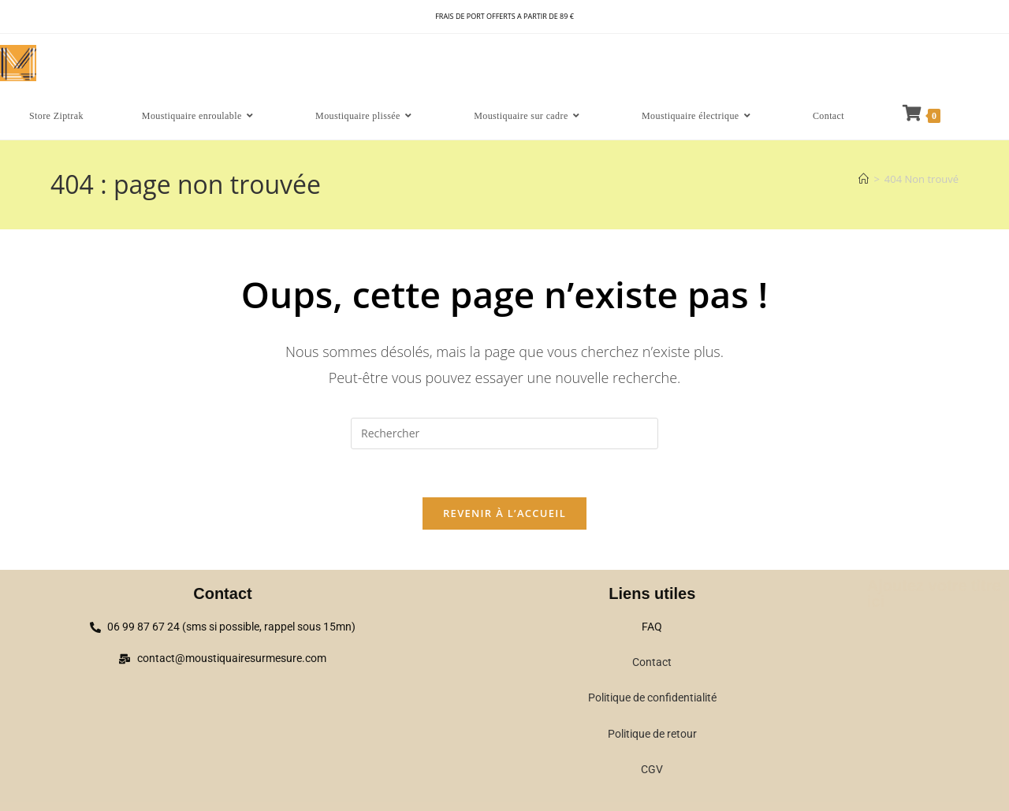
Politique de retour (652, 733)
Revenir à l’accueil (504, 513)
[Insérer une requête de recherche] (504, 433)
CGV (652, 769)
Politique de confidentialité (652, 697)
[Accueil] (863, 179)
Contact (652, 662)
